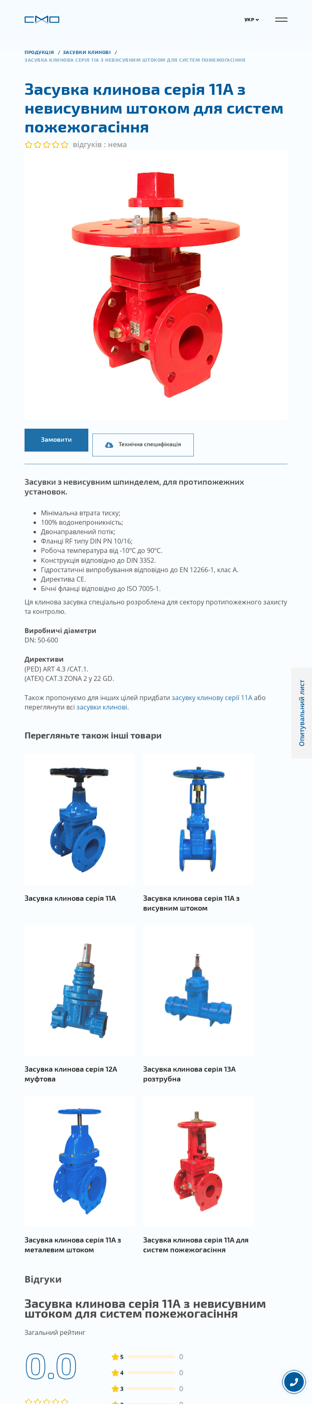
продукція (40, 52)
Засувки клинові (87, 52)
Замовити (56, 451)
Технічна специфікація (143, 469)
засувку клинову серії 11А (212, 709)
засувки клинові (101, 719)
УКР (252, 19)
